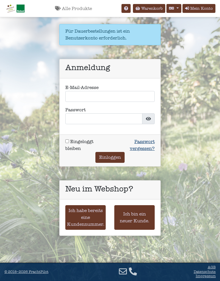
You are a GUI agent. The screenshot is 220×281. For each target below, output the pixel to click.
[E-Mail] (123, 271)
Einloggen (110, 157)
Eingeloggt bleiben (79, 145)
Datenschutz (205, 272)
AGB (212, 267)
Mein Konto (199, 8)
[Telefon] (133, 271)
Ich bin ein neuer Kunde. (134, 217)
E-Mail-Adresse (82, 87)
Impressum (206, 276)
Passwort (75, 109)
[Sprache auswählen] (173, 8)
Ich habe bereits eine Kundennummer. (85, 217)
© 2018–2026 (26, 272)
